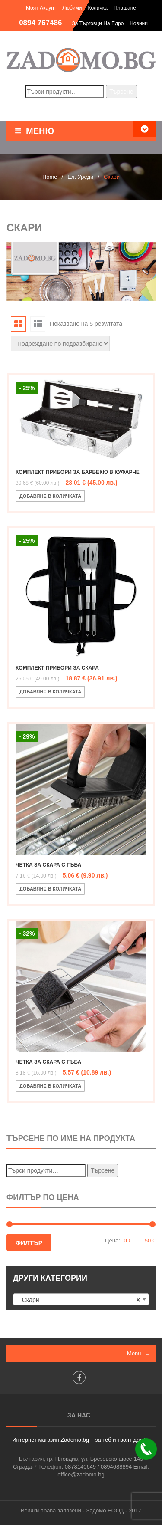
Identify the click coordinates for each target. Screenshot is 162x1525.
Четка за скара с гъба (48, 865)
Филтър (29, 1242)
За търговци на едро (98, 23)
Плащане (125, 8)
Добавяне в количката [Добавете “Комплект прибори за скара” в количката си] (50, 691)
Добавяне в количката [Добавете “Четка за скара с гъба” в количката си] (50, 888)
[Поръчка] (60, 343)
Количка (98, 8)
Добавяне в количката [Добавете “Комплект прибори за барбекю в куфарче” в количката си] (50, 496)
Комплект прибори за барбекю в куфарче (78, 472)
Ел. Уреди (80, 177)
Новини (139, 23)
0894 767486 (40, 23)
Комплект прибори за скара (57, 668)
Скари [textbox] (78, 1300)
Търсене (121, 91)
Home (49, 177)
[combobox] (81, 1299)
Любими (72, 8)
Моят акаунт (41, 8)
